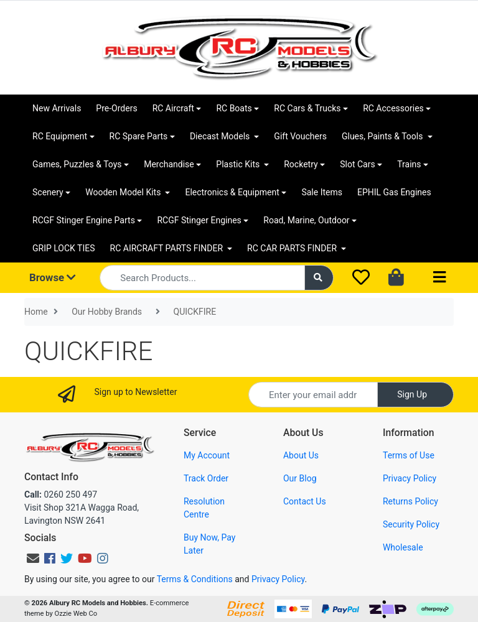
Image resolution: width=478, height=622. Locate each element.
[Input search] (202, 277)
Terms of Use (408, 455)
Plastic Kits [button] (238, 164)
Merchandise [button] (169, 164)
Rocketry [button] (300, 164)
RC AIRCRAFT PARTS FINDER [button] (167, 248)
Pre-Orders (116, 108)
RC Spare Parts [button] (139, 136)
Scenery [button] (47, 192)
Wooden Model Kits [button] (124, 192)
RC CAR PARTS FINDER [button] (293, 248)
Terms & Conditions (195, 579)
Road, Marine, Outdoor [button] (306, 220)
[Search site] (319, 277)
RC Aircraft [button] (173, 108)
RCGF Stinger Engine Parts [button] (83, 220)
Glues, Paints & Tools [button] (383, 136)
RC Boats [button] (233, 108)
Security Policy (411, 524)
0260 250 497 (60, 494)
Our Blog (300, 478)
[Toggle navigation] (439, 278)
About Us (301, 455)
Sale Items (321, 192)
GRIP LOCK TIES (63, 248)
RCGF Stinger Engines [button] (199, 220)
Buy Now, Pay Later (209, 543)
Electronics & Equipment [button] (232, 192)
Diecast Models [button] (221, 136)
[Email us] (33, 558)
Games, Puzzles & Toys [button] (77, 164)
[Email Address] (313, 394)
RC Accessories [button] (393, 108)
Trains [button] (409, 164)
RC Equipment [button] (59, 136)
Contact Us (304, 501)
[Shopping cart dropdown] (397, 278)
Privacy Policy (409, 478)
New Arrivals (56, 108)
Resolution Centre (204, 507)
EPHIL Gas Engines (394, 192)
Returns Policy (410, 501)
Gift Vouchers (300, 136)
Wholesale (403, 547)
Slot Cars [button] (357, 164)
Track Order (206, 478)
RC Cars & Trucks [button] (307, 108)
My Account (207, 455)
